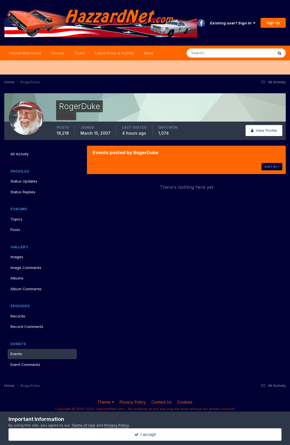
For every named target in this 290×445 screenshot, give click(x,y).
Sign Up (273, 22)
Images (16, 257)
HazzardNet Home (25, 53)
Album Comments (26, 289)
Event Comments (25, 364)
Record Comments (26, 326)
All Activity (19, 154)
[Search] (211, 53)
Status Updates (23, 181)
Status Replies (22, 192)
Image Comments (25, 267)
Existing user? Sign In (232, 23)
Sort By (272, 166)
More (148, 53)
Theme (105, 402)
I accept (145, 434)
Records (17, 316)
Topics (16, 219)
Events (16, 353)
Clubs (79, 53)
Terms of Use (83, 425)
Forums (58, 53)
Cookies (185, 402)
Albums (17, 278)
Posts (15, 229)
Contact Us (161, 402)
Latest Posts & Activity (114, 53)
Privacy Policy (133, 402)
